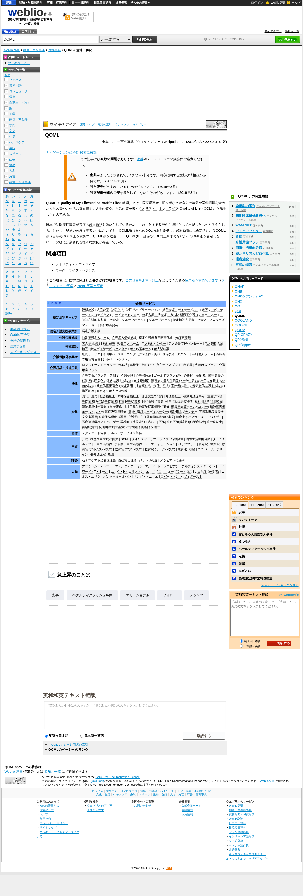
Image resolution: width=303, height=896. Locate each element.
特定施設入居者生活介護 (190, 320)
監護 (111, 454)
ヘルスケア (17, 142)
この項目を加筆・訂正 (142, 280)
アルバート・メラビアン (162, 466)
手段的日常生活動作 (128, 444)
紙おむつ (148, 365)
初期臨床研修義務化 (250, 215)
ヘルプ (296, 2)
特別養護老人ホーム (96, 337)
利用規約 (45, 818)
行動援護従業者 (129, 401)
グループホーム (159, 320)
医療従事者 (150, 203)
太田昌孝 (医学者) (207, 471)
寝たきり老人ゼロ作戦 (112, 391)
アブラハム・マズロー (97, 466)
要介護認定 (98, 454)
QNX (238, 301)
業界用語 (15, 85)
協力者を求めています (201, 280)
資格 (74, 412)
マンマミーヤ (248, 519)
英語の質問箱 (20, 340)
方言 (12, 176)
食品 (12, 165)
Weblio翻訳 (236, 818)
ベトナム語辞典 (239, 845)
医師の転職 (244, 265)
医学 (72, 280)
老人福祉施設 (91, 343)
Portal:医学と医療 (90, 286)
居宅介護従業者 (106, 401)
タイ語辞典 (236, 840)
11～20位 (257, 505)
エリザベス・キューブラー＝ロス (169, 471)
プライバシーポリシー (54, 823)
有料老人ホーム (203, 354)
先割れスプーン (206, 365)
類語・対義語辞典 (30, 2)
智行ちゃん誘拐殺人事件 (255, 534)
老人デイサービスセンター (108, 348)
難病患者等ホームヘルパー (189, 406)
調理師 (145, 427)
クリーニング (126, 354)
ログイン (257, 2)
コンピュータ (18, 91)
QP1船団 (241, 340)
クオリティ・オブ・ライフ (158, 208)
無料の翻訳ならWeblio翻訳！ (80, 16)
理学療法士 (214, 422)
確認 (242, 563)
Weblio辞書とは (49, 805)
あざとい (245, 571)
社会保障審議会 (107, 385)
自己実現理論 (127, 460)
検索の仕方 (47, 810)
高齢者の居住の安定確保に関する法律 (197, 385)
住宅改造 (168, 354)
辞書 (9, 2)
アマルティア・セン (129, 466)
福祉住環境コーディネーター (148, 411)
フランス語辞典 (239, 832)
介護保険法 (143, 375)
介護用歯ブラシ (247, 242)
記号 (8, 313)
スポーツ (15, 153)
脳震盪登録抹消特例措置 (255, 578)
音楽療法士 (122, 427)
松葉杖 (122, 365)
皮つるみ (245, 541)
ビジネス (15, 80)
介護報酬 (126, 385)
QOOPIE (241, 325)
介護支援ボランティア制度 (100, 375)
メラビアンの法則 (172, 460)
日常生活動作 (103, 444)
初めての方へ (273, 31)
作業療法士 (197, 422)
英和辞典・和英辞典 (241, 814)
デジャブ (196, 595)
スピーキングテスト (25, 352)
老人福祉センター (154, 343)
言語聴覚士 (89, 427)
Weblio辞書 (267, 781)
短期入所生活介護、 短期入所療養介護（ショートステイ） (182, 314)
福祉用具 (71, 367)
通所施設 (88, 309)
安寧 (55, 595)
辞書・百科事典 (34, 50)
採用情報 (187, 814)
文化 (12, 131)
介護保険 (127, 375)
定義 (242, 556)
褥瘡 (192, 449)
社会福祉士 (107, 396)
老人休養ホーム (140, 348)
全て (7, 75)
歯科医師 (173, 422)
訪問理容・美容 (149, 354)
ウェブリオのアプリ (99, 805)
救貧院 (215, 444)
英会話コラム (20, 329)
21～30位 (274, 505)
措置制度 (88, 391)
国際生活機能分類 (198, 439)
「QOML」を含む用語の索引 (68, 744)
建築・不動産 (18, 119)
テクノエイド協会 (94, 433)
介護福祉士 (173, 396)
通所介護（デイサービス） (180, 309)
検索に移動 (88, 152)
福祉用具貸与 (109, 325)
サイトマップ (48, 827)
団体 (74, 433)
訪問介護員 (89, 396)
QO (237, 306)
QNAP (240, 286)
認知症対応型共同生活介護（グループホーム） (114, 320)
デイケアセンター (127, 314)
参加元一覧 (292, 31)
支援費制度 (141, 380)
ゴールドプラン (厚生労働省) (174, 375)
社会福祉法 (143, 385)
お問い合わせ (142, 805)
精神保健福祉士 (128, 396)
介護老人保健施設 (124, 337)
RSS (169, 868)
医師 (162, 422)
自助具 (187, 365)
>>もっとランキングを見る (279, 585)
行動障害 (177, 439)
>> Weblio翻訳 (289, 595)
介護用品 (109, 354)
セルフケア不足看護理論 (99, 460)
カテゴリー (139, 124)
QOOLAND (243, 320)
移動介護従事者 (194, 396)
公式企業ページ (191, 805)
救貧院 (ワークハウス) (160, 449)
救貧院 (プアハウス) (128, 449)
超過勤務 (95, 224)
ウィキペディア (63, 124)
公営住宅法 (161, 385)
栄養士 (155, 427)
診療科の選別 (245, 206)
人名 (12, 171)
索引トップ (87, 124)
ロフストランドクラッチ (99, 365)
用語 (74, 447)
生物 (12, 159)
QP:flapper (243, 345)
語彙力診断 (18, 346)
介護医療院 (183, 337)
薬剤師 (184, 422)
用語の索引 (105, 124)
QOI (238, 311)
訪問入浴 (117, 309)
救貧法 (182, 449)
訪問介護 (103, 309)
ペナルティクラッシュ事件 (92, 595)
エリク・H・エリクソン (127, 471)
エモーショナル (137, 595)
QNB (238, 291)
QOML (124, 439)
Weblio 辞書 (278, 2)
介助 (85, 439)
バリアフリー (187, 444)
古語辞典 (121, 2)
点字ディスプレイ (168, 365)
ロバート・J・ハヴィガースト (181, 476)
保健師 (135, 427)
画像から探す (95, 810)
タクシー (183, 354)
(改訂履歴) (97, 781)
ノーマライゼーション (160, 444)
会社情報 (187, 810)
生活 (12, 136)
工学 (12, 114)
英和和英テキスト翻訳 (69, 695)
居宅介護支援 (91, 331)
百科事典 (54, 50)
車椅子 (134, 365)
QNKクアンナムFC (249, 296)
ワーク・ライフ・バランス (75, 270)
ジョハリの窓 (148, 460)
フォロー (169, 595)
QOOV (240, 330)
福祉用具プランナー (183, 411)
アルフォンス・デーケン (198, 466)
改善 (140, 159)
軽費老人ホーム (128, 343)
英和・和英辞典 (57, 2)
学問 (12, 125)
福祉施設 (71, 346)
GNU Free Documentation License (118, 777)
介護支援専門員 (152, 396)
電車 (12, 97)
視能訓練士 (106, 427)
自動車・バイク (20, 102)
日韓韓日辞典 (102, 2)
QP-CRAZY (243, 335)
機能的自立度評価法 (104, 439)
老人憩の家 (161, 348)
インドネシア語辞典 (241, 836)
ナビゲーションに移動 (62, 152)
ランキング (122, 124)
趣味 (12, 148)
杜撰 (242, 527)
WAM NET (244, 225)
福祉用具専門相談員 (208, 401)
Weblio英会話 (20, 335)
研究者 (167, 203)
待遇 (195, 203)
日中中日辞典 (80, 2)
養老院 (203, 444)
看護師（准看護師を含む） (138, 422)
